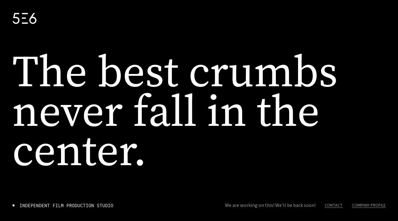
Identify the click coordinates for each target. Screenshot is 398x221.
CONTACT (334, 205)
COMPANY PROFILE (369, 205)
